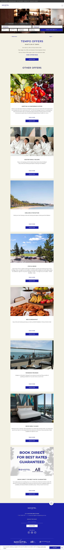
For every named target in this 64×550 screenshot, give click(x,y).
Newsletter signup (32, 519)
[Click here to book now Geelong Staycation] (32, 227)
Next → (52, 36)
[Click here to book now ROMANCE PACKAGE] (32, 387)
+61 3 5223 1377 (22, 515)
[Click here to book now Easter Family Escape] (32, 174)
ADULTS (4, 29)
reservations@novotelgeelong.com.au (37, 515)
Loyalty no (32, 29)
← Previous (13, 36)
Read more (32, 117)
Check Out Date (37, 26)
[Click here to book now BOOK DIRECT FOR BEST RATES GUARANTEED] (32, 494)
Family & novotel (4, 1)
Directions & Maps (12, 1)
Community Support (34, 1)
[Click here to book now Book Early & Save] (32, 441)
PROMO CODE (21, 29)
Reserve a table (24, 23)
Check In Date (5, 26)
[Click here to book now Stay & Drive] (32, 281)
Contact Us (26, 1)
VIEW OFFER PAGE (32, 55)
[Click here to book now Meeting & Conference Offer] (32, 121)
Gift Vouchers (20, 1)
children (12, 29)
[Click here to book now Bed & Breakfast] (32, 334)
